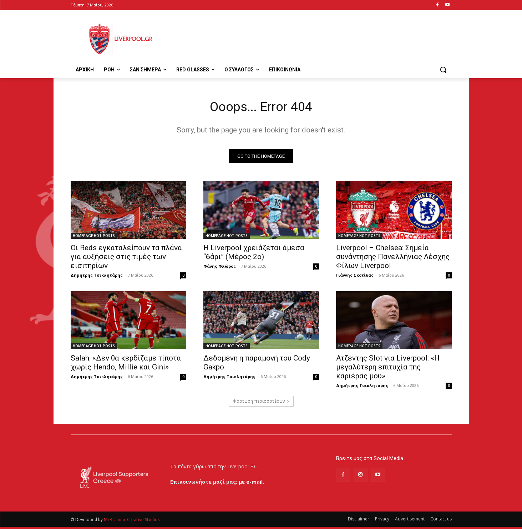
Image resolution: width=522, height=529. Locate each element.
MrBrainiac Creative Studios (131, 521)
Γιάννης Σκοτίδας (355, 277)
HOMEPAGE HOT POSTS (94, 237)
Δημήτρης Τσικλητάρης (97, 277)
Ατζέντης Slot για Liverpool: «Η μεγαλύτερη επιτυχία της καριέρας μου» (388, 369)
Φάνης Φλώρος (219, 268)
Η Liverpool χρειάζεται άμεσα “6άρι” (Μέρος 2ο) (253, 254)
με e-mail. (251, 483)
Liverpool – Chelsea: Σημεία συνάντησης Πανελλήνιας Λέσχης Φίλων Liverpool (393, 259)
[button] (443, 69)
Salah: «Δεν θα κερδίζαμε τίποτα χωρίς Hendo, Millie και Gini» (126, 364)
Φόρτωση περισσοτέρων (261, 403)
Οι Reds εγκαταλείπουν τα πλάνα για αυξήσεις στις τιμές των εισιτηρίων (126, 259)
